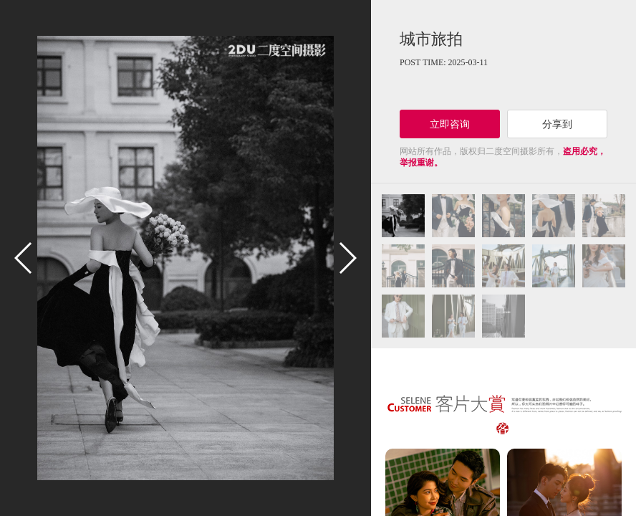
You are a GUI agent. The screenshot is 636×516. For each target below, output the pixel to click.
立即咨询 (450, 124)
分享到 (557, 124)
